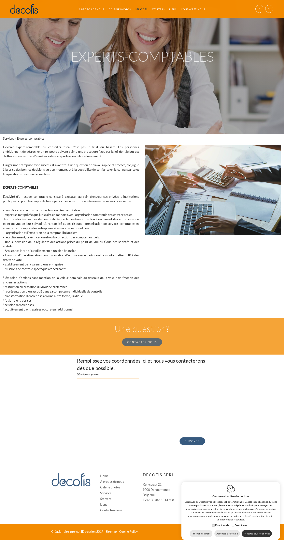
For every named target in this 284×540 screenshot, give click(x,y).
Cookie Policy (128, 531)
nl (269, 8)
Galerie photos (120, 9)
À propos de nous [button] (91, 9)
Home (104, 469)
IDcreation (73, 531)
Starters (158, 9)
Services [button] (141, 9)
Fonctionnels (222, 521)
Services (105, 486)
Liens (173, 9)
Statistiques (241, 521)
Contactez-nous (193, 9)
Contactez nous (142, 336)
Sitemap (111, 531)
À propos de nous (112, 475)
